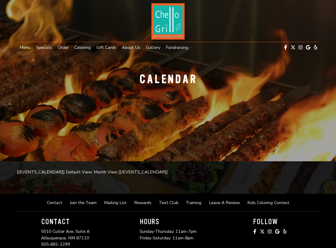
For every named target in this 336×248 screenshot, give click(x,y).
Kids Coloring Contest (268, 202)
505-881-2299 (55, 244)
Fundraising (177, 47)
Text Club (168, 202)
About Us (131, 47)
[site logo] (168, 21)
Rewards (142, 202)
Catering (82, 47)
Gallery (153, 47)
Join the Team (85, 202)
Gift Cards (107, 47)
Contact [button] (56, 202)
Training (193, 202)
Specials (44, 47)
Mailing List (115, 202)
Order (64, 47)
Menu (25, 47)
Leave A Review (226, 202)
